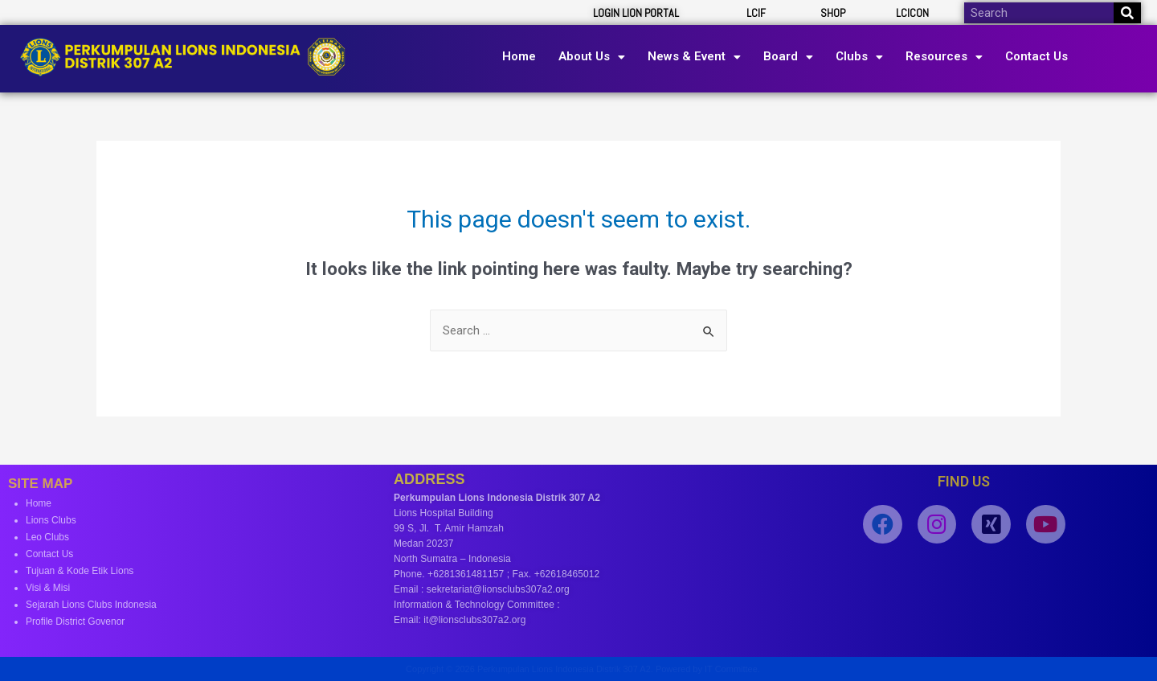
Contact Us (1036, 56)
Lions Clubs (51, 520)
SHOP (832, 13)
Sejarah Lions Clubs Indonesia (91, 604)
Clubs (859, 56)
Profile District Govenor (75, 621)
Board (788, 56)
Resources (944, 56)
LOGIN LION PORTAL (636, 13)
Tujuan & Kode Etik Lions (79, 570)
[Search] (1127, 12)
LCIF (756, 13)
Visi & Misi (48, 587)
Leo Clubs (47, 537)
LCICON (912, 13)
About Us (591, 56)
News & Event (694, 56)
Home (519, 56)
